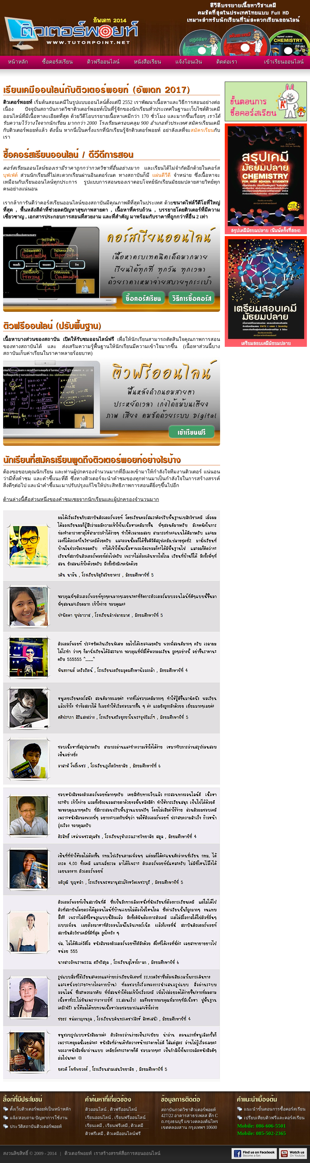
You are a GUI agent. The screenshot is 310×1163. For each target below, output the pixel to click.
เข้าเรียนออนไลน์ (284, 62)
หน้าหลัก (18, 62)
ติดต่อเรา (226, 62)
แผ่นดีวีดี (161, 175)
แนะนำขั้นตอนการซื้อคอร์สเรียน (275, 1109)
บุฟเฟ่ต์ (10, 175)
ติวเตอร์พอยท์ (78, 1153)
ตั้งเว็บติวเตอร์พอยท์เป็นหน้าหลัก (40, 1109)
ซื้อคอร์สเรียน (57, 62)
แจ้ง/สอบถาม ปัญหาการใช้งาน (39, 1118)
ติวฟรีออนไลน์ (103, 62)
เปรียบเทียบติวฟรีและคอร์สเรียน (274, 1118)
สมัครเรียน (202, 130)
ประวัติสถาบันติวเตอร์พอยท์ (36, 1126)
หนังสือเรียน (147, 62)
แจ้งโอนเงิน (188, 62)
